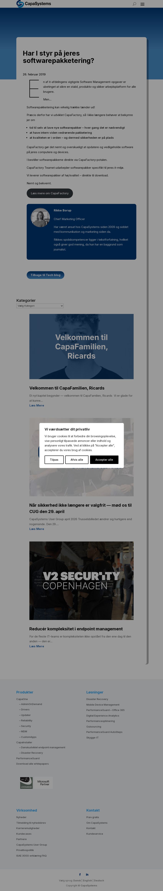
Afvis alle (77, 459)
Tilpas (54, 459)
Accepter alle (104, 459)
